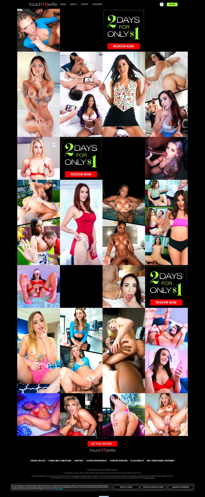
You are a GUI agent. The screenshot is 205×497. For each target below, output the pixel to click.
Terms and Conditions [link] (59, 460)
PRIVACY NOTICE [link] (38, 460)
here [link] (76, 476)
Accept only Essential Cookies (153, 487)
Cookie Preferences (96, 460)
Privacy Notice (58, 488)
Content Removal (119, 460)
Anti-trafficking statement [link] (161, 460)
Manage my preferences (180, 487)
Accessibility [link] (137, 460)
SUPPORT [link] (78, 460)
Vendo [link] (147, 478)
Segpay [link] (152, 478)
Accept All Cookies (126, 487)
